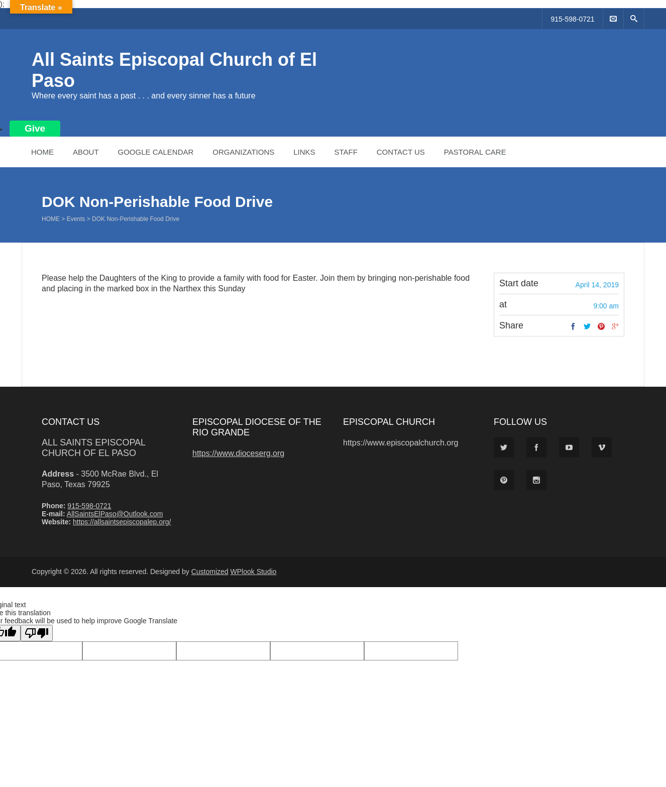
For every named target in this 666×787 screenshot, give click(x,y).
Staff (345, 152)
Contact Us (401, 152)
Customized (210, 572)
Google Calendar (155, 152)
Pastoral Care (475, 152)
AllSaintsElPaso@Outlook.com (115, 514)
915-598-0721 (572, 19)
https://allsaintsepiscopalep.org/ (122, 522)
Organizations (243, 152)
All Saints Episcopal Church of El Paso (93, 447)
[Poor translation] (37, 633)
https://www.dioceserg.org (238, 453)
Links (304, 152)
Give (35, 128)
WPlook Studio (254, 572)
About (86, 152)
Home (42, 152)
